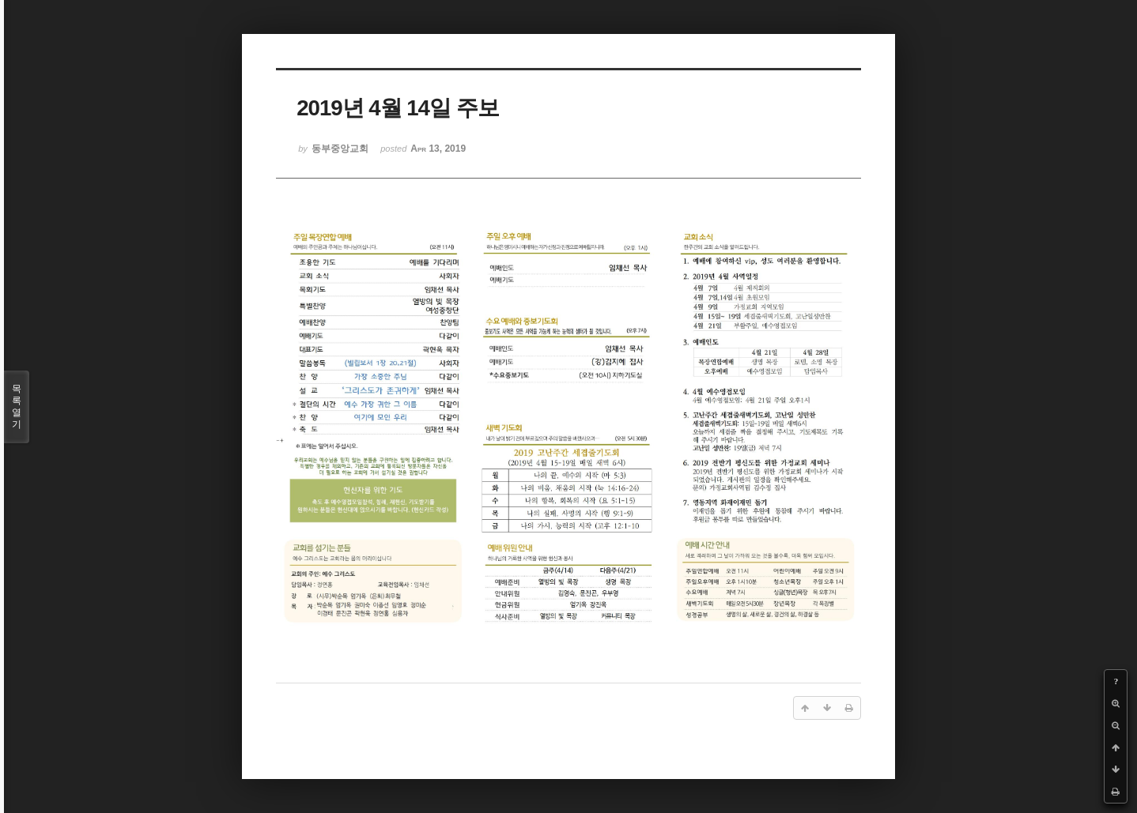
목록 (16, 407)
